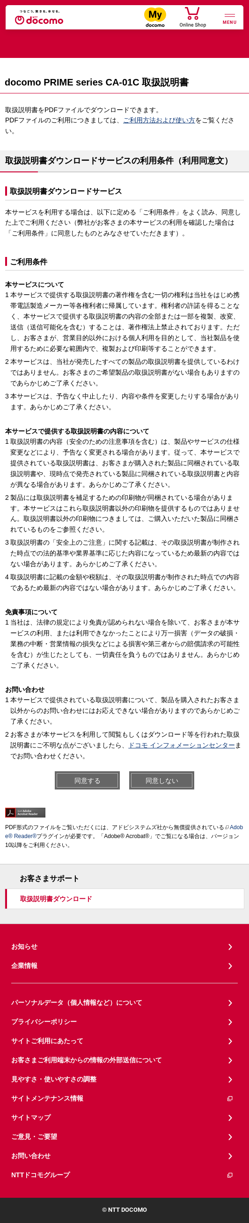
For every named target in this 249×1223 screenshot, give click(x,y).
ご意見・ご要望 (34, 1136)
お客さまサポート (50, 878)
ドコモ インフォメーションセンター (181, 745)
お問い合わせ (31, 1155)
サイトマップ (31, 1117)
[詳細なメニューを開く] (229, 18)
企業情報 (24, 965)
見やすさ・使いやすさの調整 (53, 1079)
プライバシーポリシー (44, 1021)
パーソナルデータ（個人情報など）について (76, 1002)
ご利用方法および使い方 (159, 120)
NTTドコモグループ (122, 1175)
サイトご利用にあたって (47, 1041)
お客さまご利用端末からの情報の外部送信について (86, 1060)
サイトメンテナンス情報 (122, 1098)
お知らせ (24, 946)
